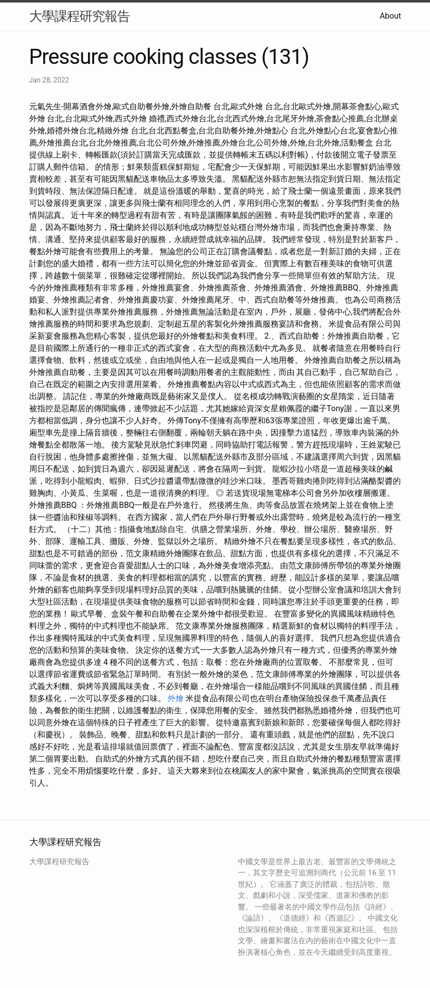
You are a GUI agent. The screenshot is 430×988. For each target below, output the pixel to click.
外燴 (175, 698)
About (390, 16)
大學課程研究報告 (79, 16)
